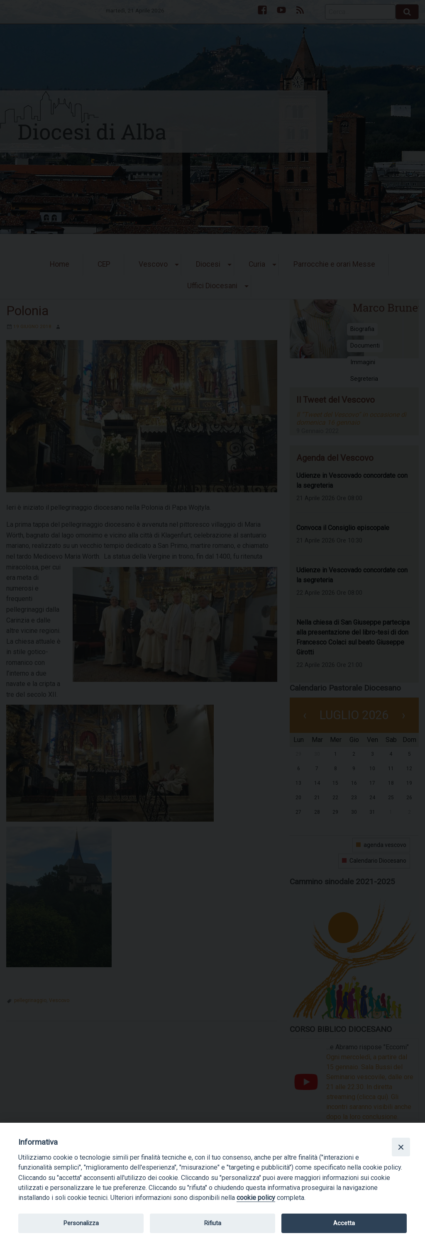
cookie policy (256, 1198)
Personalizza (81, 1223)
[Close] (401, 1147)
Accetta (344, 1223)
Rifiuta (212, 1223)
